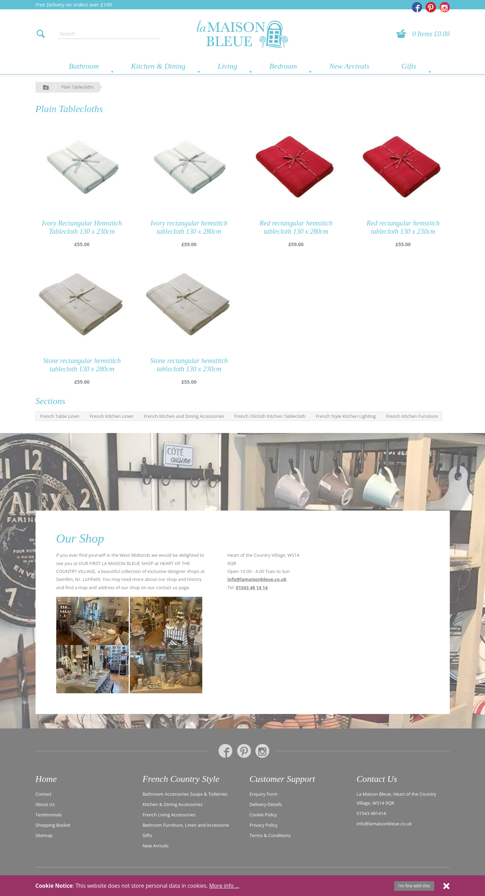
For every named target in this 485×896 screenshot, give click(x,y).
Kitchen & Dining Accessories (173, 804)
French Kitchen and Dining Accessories (184, 416)
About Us (45, 804)
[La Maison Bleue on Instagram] (444, 7)
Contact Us (377, 779)
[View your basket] (403, 34)
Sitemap (44, 835)
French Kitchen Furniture (412, 416)
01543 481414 (371, 813)
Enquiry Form (264, 794)
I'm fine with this (414, 886)
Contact (44, 794)
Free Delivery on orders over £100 (74, 4)
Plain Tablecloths (77, 87)
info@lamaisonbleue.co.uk (257, 579)
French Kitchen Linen (112, 416)
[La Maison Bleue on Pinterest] (431, 7)
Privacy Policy (264, 825)
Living (227, 66)
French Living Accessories (169, 815)
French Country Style (181, 779)
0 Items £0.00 (430, 33)
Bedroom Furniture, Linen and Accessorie (186, 825)
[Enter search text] (108, 34)
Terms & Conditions (270, 835)
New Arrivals (349, 66)
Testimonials (49, 815)
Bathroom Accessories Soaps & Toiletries (185, 794)
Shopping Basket (53, 825)
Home (46, 779)
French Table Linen (59, 416)
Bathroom (84, 66)
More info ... (224, 885)
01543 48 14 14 (252, 587)
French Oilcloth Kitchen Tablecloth (269, 416)
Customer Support (282, 779)
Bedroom (283, 66)
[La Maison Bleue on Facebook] (417, 7)
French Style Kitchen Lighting (346, 416)
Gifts (408, 66)
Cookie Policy (263, 815)
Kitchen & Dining (158, 66)
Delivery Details (266, 804)
